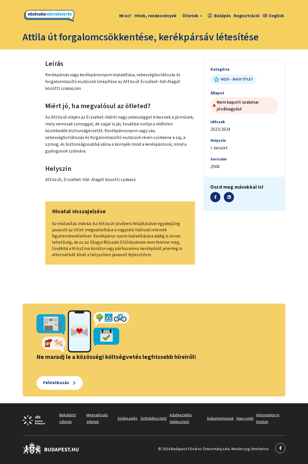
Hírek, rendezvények (156, 16)
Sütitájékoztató (153, 418)
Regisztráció (247, 16)
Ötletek (192, 16)
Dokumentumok (220, 418)
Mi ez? (125, 16)
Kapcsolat (245, 418)
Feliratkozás (56, 383)
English (273, 16)
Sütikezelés (128, 418)
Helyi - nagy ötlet (233, 79)
